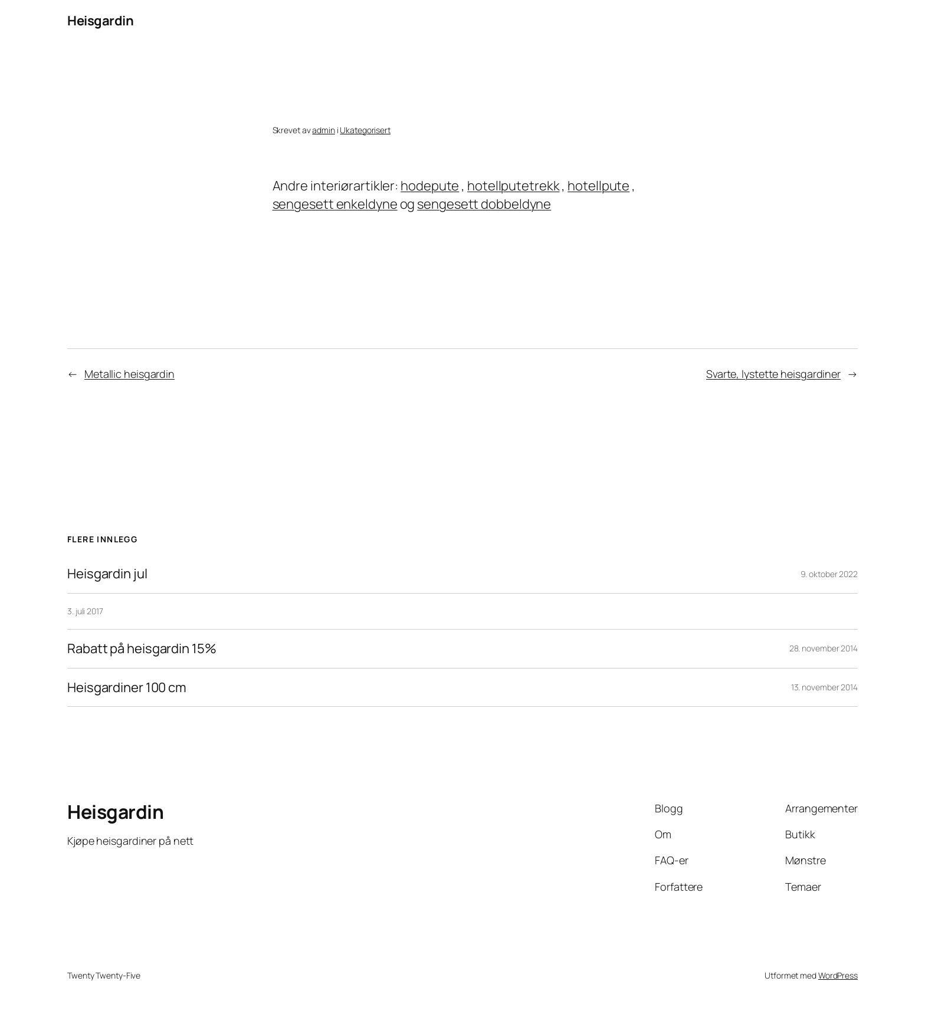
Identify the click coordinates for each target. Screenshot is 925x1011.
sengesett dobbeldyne (484, 204)
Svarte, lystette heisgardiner (773, 374)
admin (323, 130)
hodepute (430, 186)
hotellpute (598, 186)
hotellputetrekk (513, 186)
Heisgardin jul (107, 574)
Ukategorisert (365, 130)
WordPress (838, 975)
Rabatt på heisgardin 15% (142, 648)
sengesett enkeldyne (335, 204)
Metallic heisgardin (129, 374)
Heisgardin (100, 20)
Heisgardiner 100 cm (126, 687)
